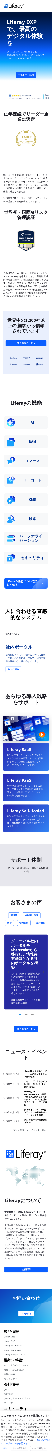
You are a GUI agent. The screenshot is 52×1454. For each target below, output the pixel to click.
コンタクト (26, 1339)
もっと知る (13, 694)
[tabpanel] (26, 687)
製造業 (14, 941)
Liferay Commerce (12, 1375)
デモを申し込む (26, 100)
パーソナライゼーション (16, 1391)
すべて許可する (19, 1448)
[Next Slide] (43, 997)
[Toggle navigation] (47, 6)
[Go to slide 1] (19, 1040)
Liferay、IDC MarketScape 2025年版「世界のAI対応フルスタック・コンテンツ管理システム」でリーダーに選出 (35, 1124)
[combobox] (12, 660)
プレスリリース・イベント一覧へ (30, 1156)
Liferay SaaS (9, 1362)
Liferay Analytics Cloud (14, 1380)
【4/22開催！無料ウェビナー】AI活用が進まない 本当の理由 (35, 1100)
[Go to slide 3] (32, 1040)
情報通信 (23, 948)
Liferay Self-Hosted (13, 1371)
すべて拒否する (39, 1448)
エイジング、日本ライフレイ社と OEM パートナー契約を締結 (36, 1110)
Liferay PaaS (9, 1367)
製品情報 (11, 1357)
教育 (9, 948)
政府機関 (40, 948)
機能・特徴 (13, 1386)
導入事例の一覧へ (26, 369)
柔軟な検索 (9, 1400)
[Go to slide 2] (26, 1040)
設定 (5, 1448)
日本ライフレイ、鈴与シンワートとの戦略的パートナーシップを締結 (35, 1138)
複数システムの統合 (14, 1395)
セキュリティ (10, 1404)
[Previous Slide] (8, 997)
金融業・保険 (31, 941)
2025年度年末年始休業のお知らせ (35, 1147)
